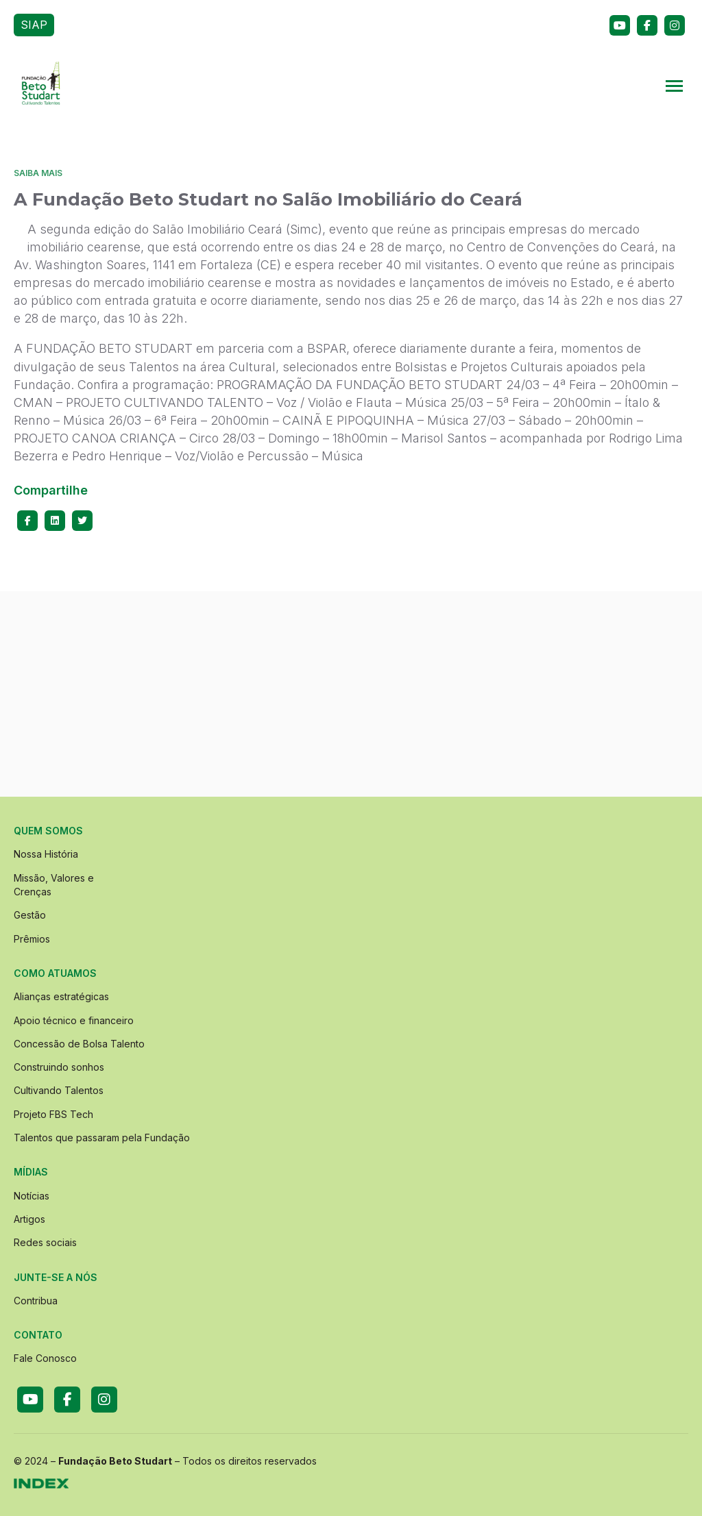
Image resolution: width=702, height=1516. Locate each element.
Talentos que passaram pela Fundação (102, 1137)
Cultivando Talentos (59, 1090)
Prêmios (32, 939)
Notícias (31, 1196)
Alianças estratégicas (61, 996)
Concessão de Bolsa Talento (79, 1043)
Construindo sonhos (59, 1067)
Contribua (36, 1300)
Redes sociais (45, 1242)
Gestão (30, 915)
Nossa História (46, 854)
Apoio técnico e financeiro (74, 1020)
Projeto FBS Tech (53, 1114)
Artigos (29, 1219)
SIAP (34, 25)
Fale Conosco (45, 1358)
